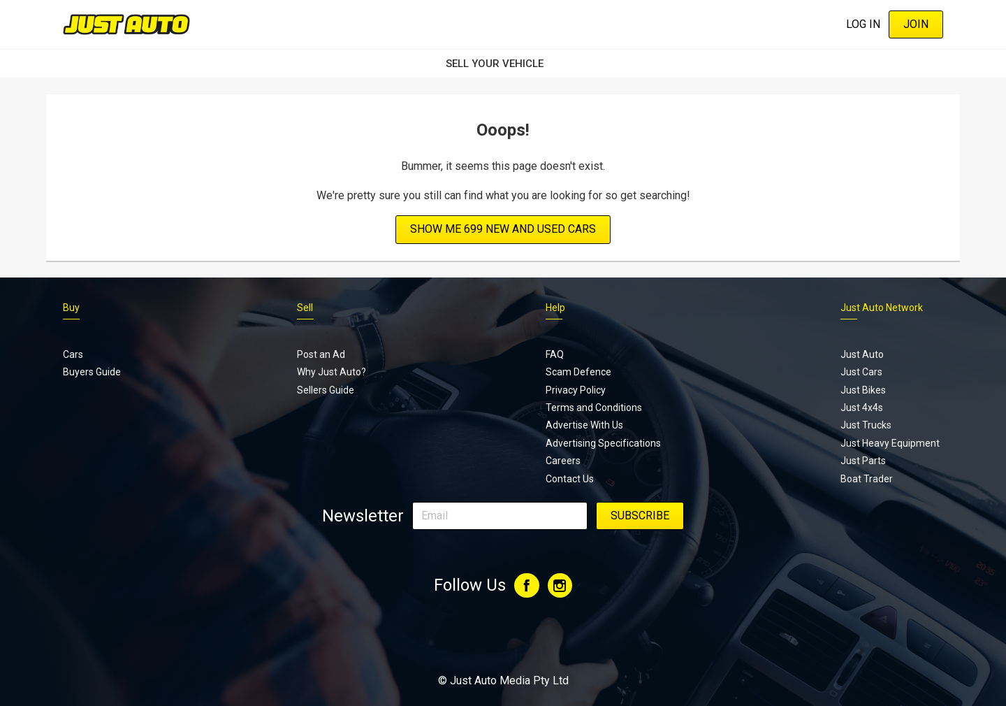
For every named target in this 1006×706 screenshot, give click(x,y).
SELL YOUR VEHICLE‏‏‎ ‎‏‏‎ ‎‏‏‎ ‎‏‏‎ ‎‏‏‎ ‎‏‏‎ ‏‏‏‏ (503, 63)
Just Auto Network (881, 307)
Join (915, 24)
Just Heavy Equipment (890, 443)
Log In (863, 24)
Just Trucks (865, 425)
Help (555, 307)
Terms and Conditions (594, 407)
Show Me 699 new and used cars (503, 229)
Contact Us (570, 478)
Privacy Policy (576, 390)
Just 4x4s (861, 407)
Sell (305, 307)
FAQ (555, 354)
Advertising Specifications (603, 443)
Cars (73, 354)
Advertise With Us (584, 425)
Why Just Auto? (331, 371)
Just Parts (863, 460)
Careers (563, 460)
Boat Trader (866, 478)
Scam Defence (578, 371)
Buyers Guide (92, 371)
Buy (71, 307)
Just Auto (862, 354)
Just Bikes (863, 390)
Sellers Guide (325, 390)
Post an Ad (321, 354)
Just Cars (861, 371)
